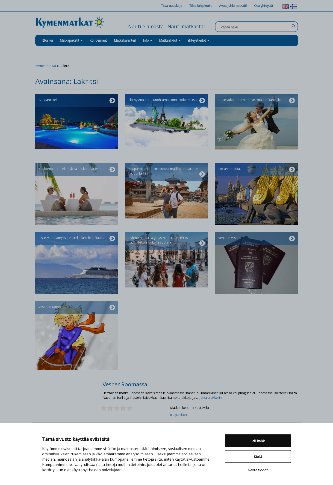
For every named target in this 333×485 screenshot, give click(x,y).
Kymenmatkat (45, 65)
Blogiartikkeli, (179, 415)
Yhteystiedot (198, 40)
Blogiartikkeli (76, 101)
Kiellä (258, 456)
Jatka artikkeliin (211, 397)
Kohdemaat (98, 40)
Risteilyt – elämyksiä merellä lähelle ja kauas (76, 238)
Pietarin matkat (256, 169)
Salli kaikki (257, 441)
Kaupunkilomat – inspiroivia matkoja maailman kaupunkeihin (166, 172)
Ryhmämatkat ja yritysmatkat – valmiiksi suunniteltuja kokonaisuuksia (166, 241)
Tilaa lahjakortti (200, 5)
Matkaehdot (169, 40)
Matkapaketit (71, 40)
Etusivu (47, 40)
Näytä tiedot (258, 470)
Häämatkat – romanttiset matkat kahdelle (256, 101)
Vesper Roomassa (125, 384)
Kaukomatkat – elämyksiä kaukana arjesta (76, 169)
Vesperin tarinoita (76, 307)
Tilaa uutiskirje (171, 5)
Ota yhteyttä (263, 5)
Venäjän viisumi (256, 238)
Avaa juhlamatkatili (233, 5)
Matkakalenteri (125, 40)
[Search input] (255, 27)
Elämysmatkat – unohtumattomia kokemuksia (166, 101)
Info (147, 40)
